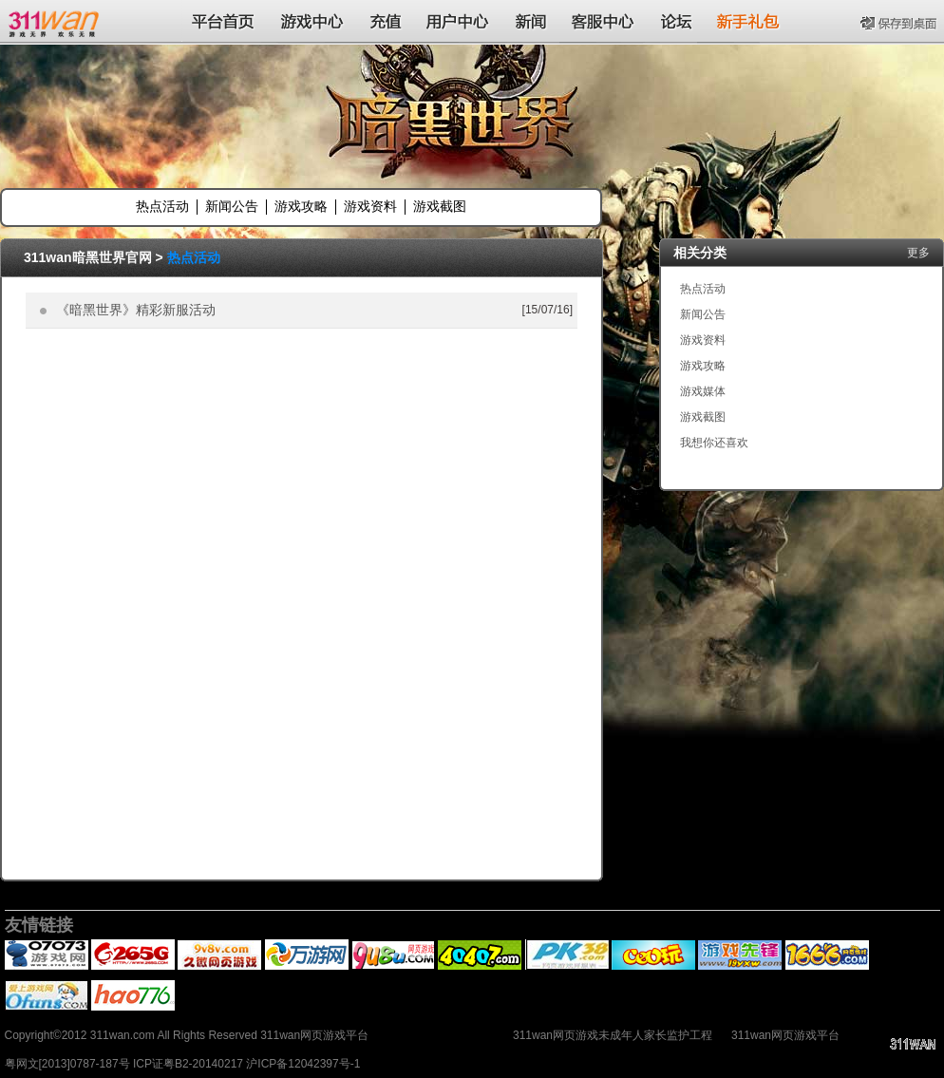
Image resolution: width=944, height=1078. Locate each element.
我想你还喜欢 (714, 442)
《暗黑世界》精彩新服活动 (136, 309)
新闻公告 (231, 206)
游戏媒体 (703, 391)
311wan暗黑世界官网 (88, 257)
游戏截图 (439, 206)
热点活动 (162, 206)
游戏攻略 (301, 206)
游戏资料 (370, 206)
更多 (918, 252)
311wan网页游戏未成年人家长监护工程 (612, 1035)
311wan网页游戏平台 (785, 1035)
